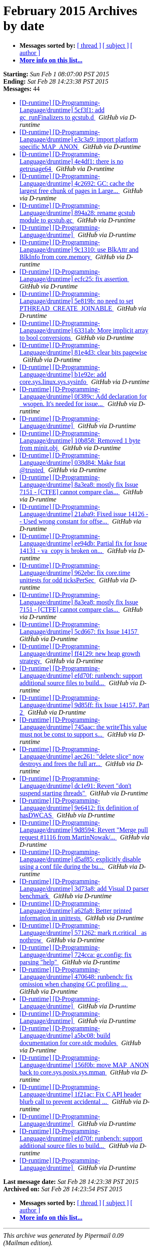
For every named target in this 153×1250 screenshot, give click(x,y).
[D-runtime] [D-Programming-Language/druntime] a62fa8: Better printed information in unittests (76, 910)
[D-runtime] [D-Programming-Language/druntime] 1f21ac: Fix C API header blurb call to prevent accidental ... (80, 1094)
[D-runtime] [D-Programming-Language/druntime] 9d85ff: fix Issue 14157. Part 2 (84, 705)
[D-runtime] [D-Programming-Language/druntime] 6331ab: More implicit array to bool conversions (84, 330)
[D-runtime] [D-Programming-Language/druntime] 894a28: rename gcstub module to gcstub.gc (77, 213)
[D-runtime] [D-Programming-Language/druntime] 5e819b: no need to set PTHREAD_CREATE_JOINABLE (76, 301)
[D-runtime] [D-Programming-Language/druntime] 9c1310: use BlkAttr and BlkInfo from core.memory (79, 249)
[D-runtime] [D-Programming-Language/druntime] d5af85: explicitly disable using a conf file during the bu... (80, 859)
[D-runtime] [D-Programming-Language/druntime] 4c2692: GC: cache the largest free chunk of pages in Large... (77, 183)
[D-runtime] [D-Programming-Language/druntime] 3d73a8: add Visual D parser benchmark (84, 888)
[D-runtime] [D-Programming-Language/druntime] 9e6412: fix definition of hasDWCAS (79, 808)
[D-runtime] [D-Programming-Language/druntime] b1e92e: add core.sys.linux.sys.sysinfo (63, 374)
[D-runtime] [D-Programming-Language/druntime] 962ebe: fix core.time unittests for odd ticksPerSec (75, 573)
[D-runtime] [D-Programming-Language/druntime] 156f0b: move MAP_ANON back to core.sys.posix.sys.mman (84, 1065)
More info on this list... (51, 60)
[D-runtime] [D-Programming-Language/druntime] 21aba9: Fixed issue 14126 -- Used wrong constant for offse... (84, 514)
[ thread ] (89, 45)
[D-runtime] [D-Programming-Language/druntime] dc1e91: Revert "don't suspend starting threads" (75, 786)
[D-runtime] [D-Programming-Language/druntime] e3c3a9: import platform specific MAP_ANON (79, 139)
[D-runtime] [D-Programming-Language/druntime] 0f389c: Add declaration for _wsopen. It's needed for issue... (83, 396)
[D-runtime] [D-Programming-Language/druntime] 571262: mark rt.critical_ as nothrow (83, 933)
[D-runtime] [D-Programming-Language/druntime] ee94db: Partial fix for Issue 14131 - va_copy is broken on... (83, 543)
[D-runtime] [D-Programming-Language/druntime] (60, 231)
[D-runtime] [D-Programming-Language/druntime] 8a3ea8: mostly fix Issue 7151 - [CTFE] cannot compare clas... (79, 484)
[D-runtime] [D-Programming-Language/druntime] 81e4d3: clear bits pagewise (83, 349)
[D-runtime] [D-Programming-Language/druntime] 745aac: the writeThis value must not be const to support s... (83, 727)
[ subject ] (116, 45)
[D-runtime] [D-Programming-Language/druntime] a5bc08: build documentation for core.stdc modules (69, 1035)
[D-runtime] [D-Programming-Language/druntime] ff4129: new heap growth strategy (80, 653)
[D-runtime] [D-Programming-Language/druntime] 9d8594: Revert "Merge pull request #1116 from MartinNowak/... (84, 830)
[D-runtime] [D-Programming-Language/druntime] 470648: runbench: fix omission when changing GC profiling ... (76, 977)
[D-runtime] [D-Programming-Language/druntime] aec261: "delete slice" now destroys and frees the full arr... (82, 756)
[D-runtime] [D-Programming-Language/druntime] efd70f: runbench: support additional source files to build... (81, 675)
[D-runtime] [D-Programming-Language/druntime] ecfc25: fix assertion (74, 275)
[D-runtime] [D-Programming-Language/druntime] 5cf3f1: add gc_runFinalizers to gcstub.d (62, 110)
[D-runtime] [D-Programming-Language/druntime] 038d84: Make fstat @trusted (72, 462)
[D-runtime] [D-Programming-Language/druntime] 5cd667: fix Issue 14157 (79, 628)
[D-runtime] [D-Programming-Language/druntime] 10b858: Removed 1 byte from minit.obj (80, 440)
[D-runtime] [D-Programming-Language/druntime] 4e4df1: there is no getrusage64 (71, 161)
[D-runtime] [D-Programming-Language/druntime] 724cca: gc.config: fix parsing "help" (76, 955)
